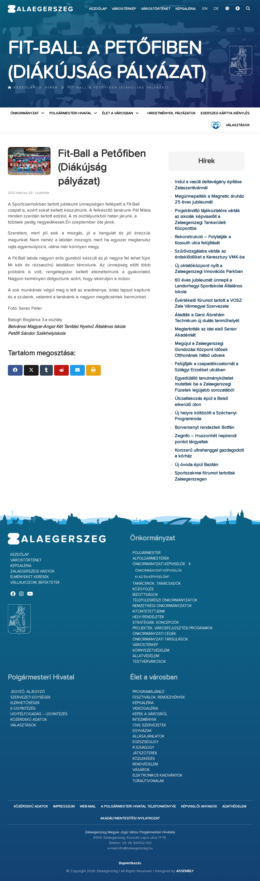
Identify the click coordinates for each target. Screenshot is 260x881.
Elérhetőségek (25, 703)
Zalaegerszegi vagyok (32, 571)
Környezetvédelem (151, 650)
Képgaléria (185, 9)
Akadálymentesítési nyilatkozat (130, 818)
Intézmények (145, 720)
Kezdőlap (98, 9)
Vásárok (141, 770)
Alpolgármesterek (151, 558)
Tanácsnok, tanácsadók (157, 583)
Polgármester (147, 553)
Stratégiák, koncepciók (156, 623)
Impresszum (64, 806)
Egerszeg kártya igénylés (225, 113)
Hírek (51, 87)
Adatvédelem (234, 806)
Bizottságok (145, 595)
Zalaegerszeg (40, 9)
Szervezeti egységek (30, 697)
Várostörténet (155, 9)
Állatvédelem (146, 656)
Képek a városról (150, 714)
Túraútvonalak (148, 781)
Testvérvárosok (149, 662)
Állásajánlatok (149, 736)
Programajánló (149, 692)
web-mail (88, 806)
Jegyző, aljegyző (27, 692)
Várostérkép (124, 9)
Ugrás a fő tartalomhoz (239, 2)
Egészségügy (146, 742)
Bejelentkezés (130, 863)
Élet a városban (117, 113)
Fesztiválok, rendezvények (159, 697)
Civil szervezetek (149, 725)
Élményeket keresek (29, 577)
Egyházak (142, 731)
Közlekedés (144, 759)
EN (204, 9)
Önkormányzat (24, 113)
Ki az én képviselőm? (152, 577)
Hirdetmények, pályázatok (171, 113)
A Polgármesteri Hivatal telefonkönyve (138, 806)
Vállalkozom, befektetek (35, 582)
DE (216, 9)
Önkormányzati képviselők (159, 564)
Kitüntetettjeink (149, 611)
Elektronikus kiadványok (158, 775)
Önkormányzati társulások (160, 639)
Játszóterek (145, 753)
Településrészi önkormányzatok (165, 600)
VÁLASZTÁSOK (238, 125)
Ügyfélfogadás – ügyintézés (39, 714)
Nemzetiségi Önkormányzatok (162, 606)
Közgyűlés (143, 589)
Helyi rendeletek (148, 617)
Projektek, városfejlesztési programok (173, 628)
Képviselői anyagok (199, 806)
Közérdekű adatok (28, 720)
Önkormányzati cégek (154, 634)
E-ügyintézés (23, 708)
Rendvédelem (145, 764)
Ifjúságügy (143, 747)
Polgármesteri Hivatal (70, 113)
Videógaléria (145, 708)
